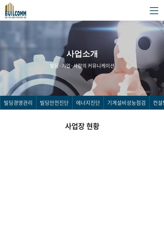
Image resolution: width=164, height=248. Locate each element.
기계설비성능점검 (126, 102)
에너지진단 (88, 102)
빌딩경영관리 (18, 102)
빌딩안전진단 (54, 102)
